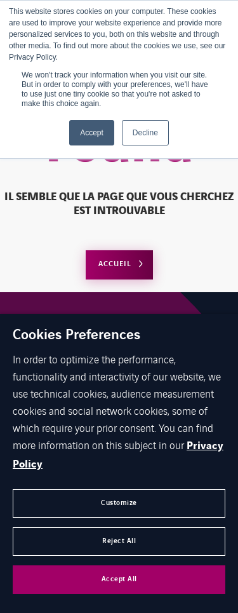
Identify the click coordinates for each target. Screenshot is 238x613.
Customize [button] (119, 503)
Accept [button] (91, 132)
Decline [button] (145, 132)
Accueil (114, 264)
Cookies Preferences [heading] (76, 335)
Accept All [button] (119, 579)
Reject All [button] (119, 541)
